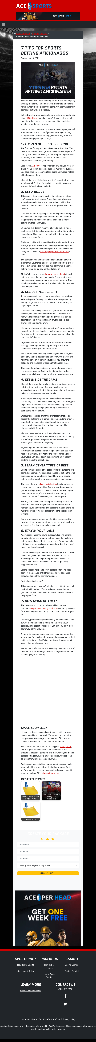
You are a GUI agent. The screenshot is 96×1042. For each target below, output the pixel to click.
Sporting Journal (39, 33)
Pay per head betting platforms (43, 608)
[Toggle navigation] (3, 24)
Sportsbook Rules (26, 971)
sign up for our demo (51, 773)
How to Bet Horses (49, 966)
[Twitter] (65, 1004)
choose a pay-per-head (54, 274)
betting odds (65, 746)
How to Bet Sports (25, 965)
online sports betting (47, 484)
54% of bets (32, 118)
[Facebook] (65, 996)
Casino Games (71, 965)
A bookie (36, 166)
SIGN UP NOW (47, 873)
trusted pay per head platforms (54, 251)
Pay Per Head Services (30, 990)
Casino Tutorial (72, 971)
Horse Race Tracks (49, 976)
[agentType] (48, 865)
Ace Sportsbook (29, 1019)
